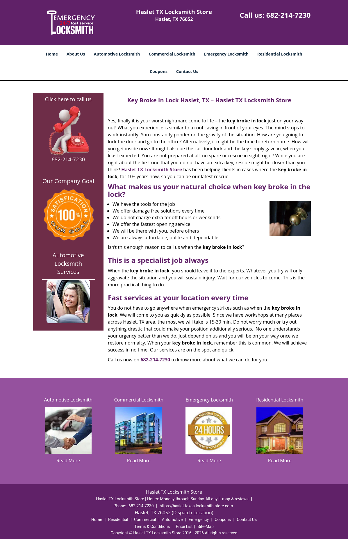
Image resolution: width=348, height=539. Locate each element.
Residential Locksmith (279, 54)
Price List (184, 526)
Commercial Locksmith (172, 54)
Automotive (172, 519)
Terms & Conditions (152, 526)
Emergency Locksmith (226, 54)
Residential (118, 519)
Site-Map (206, 526)
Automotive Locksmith (117, 54)
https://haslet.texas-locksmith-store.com (196, 506)
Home (52, 54)
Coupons (158, 71)
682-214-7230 (288, 15)
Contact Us (187, 71)
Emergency (199, 519)
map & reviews (235, 499)
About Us (76, 54)
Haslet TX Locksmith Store (151, 169)
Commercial (145, 519)
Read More (68, 460)
